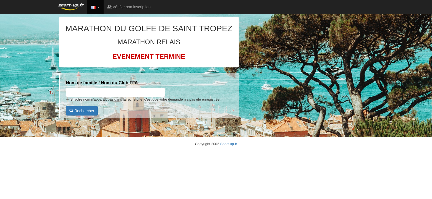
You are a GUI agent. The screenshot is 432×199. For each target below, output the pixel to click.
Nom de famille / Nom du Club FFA (102, 82)
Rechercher (81, 111)
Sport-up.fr (228, 144)
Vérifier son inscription (129, 7)
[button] (95, 7)
